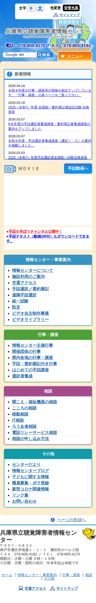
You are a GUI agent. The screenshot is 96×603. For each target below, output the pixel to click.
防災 (16, 307)
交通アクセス (24, 283)
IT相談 (18, 420)
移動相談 (20, 414)
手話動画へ (78, 168)
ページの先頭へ (71, 520)
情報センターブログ (30, 470)
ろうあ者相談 (24, 426)
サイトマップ (70, 15)
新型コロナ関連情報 (30, 489)
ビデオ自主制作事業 (30, 313)
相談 (88, 575)
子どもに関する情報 (30, 477)
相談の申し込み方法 (30, 439)
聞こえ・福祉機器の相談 (34, 402)
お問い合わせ (24, 501)
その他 (49, 578)
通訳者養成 (22, 376)
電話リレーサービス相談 (34, 432)
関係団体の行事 (26, 351)
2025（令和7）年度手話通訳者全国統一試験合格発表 (47, 157)
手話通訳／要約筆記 (30, 289)
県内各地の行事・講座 (32, 357)
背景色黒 (71, 8)
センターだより (26, 464)
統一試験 (20, 301)
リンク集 (20, 495)
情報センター (37, 575)
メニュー (75, 56)
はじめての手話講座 (30, 370)
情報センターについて (32, 270)
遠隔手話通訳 (24, 295)
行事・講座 (71, 575)
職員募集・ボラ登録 (30, 483)
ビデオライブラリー (30, 319)
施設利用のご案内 (28, 276)
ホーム (7, 575)
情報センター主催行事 (32, 345)
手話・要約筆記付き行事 (34, 364)
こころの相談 (24, 408)
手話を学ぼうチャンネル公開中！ (35, 231)
